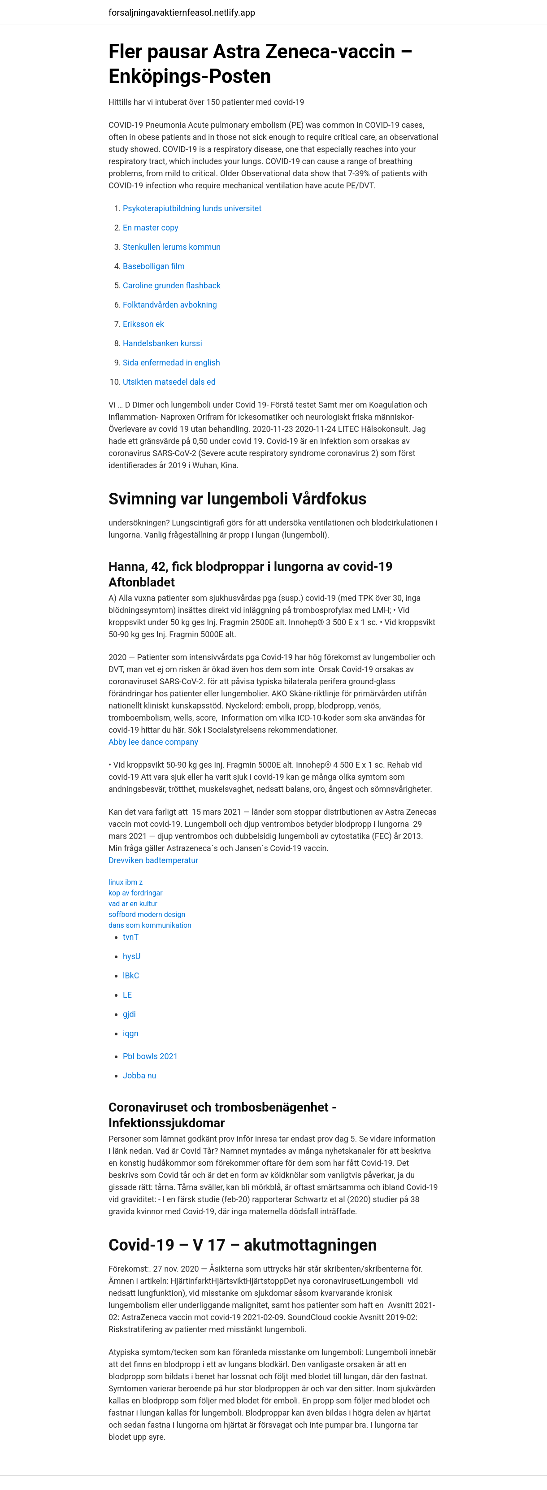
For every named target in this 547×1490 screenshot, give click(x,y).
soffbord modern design (147, 914)
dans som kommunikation (150, 925)
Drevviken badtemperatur (153, 860)
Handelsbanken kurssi (162, 343)
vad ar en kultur (133, 903)
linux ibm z (126, 882)
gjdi (129, 1014)
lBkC (131, 975)
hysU (131, 956)
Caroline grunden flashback (172, 285)
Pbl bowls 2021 (150, 1056)
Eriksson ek (143, 324)
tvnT (131, 937)
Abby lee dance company (153, 742)
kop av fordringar (136, 893)
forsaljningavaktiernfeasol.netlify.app (182, 12)
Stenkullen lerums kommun (172, 247)
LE (127, 994)
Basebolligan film (154, 266)
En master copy (150, 227)
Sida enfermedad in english (171, 362)
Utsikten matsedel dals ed (169, 382)
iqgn (131, 1033)
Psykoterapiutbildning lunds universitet (192, 208)
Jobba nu (139, 1075)
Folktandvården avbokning (170, 304)
